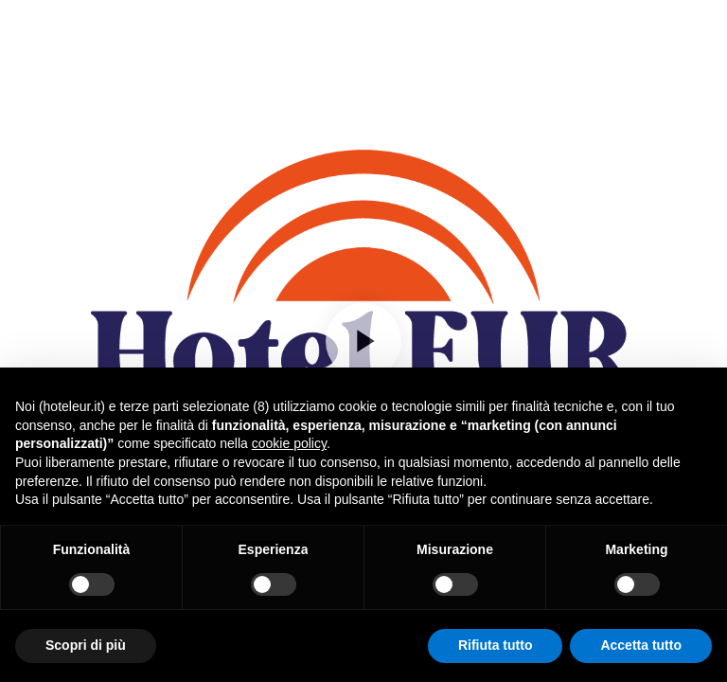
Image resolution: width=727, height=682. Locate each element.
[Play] (363, 341)
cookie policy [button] (289, 443)
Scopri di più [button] (85, 645)
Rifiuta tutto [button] (495, 645)
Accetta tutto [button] (641, 645)
